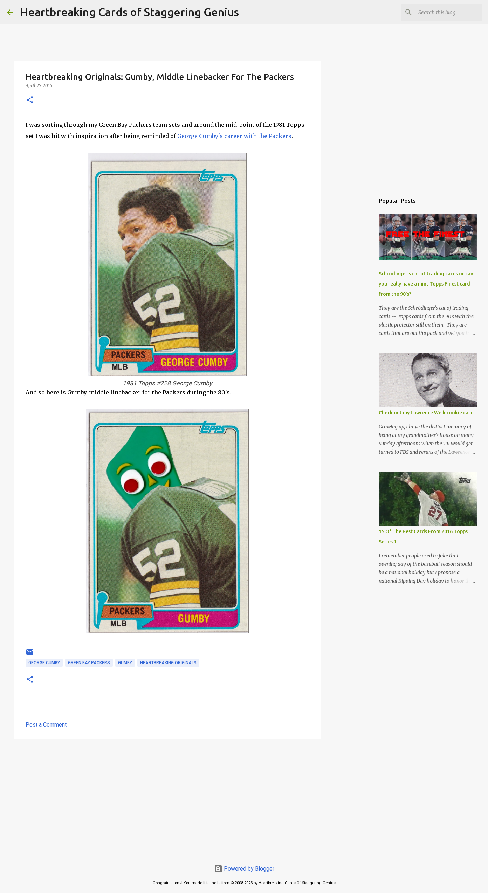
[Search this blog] (445, 12)
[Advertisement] (167, 799)
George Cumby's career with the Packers (234, 135)
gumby (125, 662)
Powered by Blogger (244, 868)
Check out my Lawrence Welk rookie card (426, 412)
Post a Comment (46, 724)
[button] (30, 100)
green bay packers (89, 662)
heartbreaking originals (168, 662)
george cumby (44, 662)
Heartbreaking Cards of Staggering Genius (129, 12)
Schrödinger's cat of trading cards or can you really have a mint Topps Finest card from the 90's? (426, 284)
